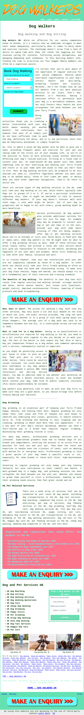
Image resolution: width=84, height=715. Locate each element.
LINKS (49, 20)
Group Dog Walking (18, 658)
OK (54, 713)
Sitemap (4, 694)
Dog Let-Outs (33, 658)
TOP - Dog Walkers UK (14, 676)
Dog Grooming (45, 658)
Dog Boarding (23, 670)
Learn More (44, 713)
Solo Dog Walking (59, 658)
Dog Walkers (25, 664)
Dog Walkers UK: (12, 40)
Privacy (80, 694)
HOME (42, 20)
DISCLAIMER (75, 20)
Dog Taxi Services (63, 660)
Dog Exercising (8, 668)
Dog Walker (72, 658)
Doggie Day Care (64, 656)
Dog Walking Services (51, 666)
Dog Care (15, 664)
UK (7, 656)
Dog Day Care (65, 666)
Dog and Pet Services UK (23, 585)
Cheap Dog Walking (38, 656)
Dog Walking (24, 656)
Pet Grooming (60, 664)
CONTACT (65, 20)
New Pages (12, 694)
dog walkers (13, 656)
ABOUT (57, 20)
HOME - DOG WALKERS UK (41, 687)
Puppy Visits (51, 656)
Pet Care (28, 672)
